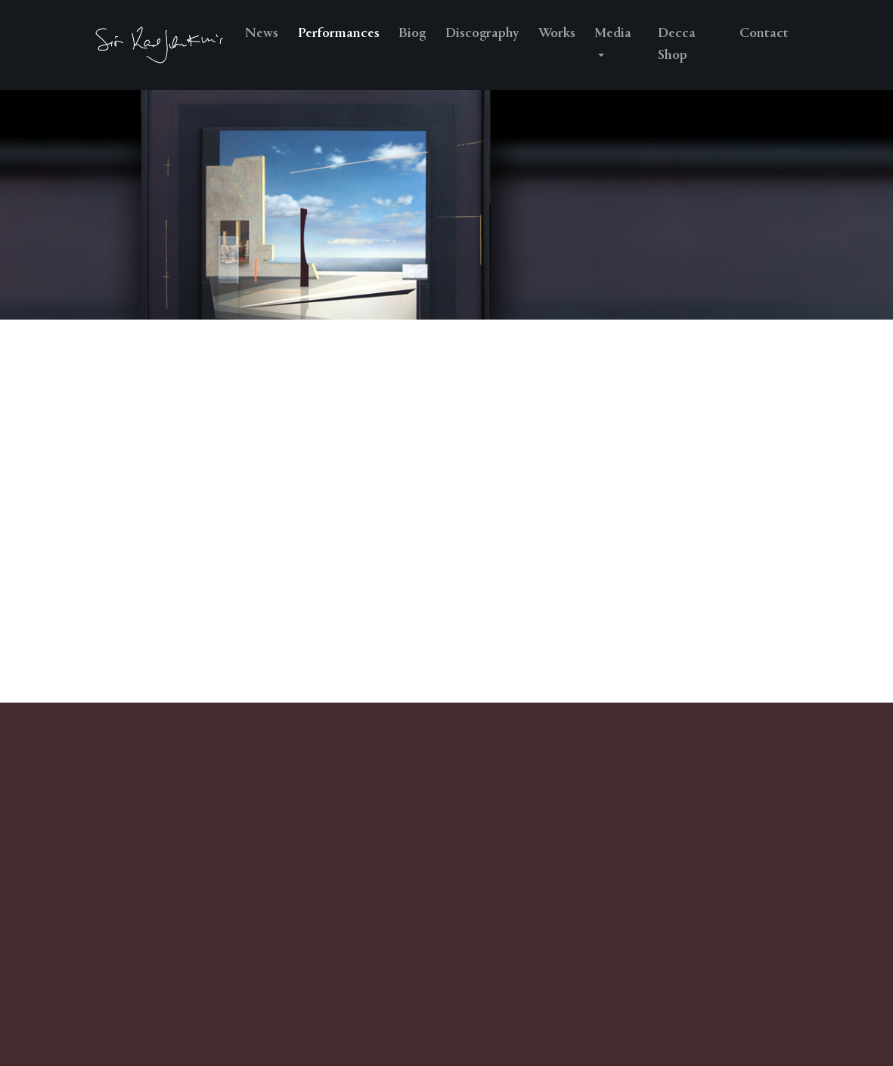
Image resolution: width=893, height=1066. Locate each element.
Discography (482, 33)
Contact (764, 33)
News (261, 33)
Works (556, 33)
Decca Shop (677, 44)
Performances (339, 33)
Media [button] (612, 33)
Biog (412, 33)
